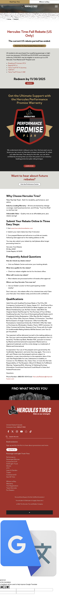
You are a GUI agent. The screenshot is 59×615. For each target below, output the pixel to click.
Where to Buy (44, 2)
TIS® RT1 (11, 70)
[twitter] (12, 431)
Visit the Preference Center (29, 184)
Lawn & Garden (11, 470)
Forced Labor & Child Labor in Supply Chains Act (29, 500)
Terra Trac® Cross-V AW (16, 72)
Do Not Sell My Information (36, 497)
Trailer (8, 472)
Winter (8, 466)
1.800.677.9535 (21, 427)
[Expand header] (56, 6)
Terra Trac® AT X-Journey (17, 68)
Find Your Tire (15, 2)
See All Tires (10, 477)
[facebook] (8, 431)
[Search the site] (29, 436)
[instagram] (17, 431)
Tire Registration (12, 486)
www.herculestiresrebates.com (22, 228)
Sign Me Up (11, 449)
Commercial (11, 475)
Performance (10, 457)
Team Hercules (11, 488)
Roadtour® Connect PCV (17, 63)
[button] (7, 436)
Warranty (9, 483)
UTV (7, 468)
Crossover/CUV (11, 461)
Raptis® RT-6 (13, 65)
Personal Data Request (21, 497)
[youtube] (21, 431)
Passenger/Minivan (13, 459)
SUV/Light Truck (12, 464)
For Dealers (10, 490)
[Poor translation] (7, 587)
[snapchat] (26, 431)
